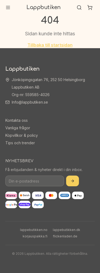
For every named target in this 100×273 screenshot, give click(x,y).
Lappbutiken (43, 7)
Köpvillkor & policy (21, 135)
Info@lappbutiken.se (30, 102)
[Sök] (79, 7)
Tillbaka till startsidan (50, 45)
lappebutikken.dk (66, 230)
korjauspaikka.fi (35, 236)
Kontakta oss (16, 120)
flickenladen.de (65, 236)
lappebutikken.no (33, 230)
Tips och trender (20, 143)
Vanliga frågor (17, 128)
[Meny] (8, 7)
